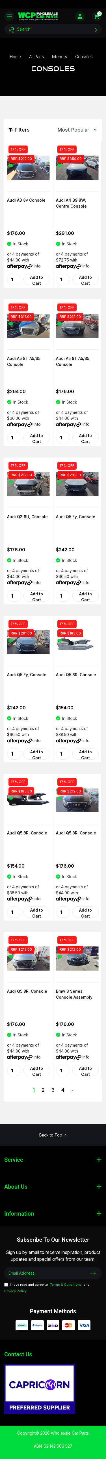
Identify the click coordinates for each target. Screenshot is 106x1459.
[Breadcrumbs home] (15, 56)
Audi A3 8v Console (26, 200)
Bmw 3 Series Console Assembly (74, 994)
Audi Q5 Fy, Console (75, 516)
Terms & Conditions (66, 1285)
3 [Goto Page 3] (53, 1090)
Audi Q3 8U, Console (27, 516)
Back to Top (53, 1135)
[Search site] (94, 30)
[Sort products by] (75, 130)
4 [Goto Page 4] (62, 1090)
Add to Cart (36, 280)
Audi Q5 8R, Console (76, 674)
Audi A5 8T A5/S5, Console (73, 361)
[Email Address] (53, 1273)
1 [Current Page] (34, 1090)
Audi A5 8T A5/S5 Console (23, 361)
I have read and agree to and (47, 1288)
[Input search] (53, 29)
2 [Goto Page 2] (43, 1090)
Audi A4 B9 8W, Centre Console (71, 203)
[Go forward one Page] (72, 1090)
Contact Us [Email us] (18, 1354)
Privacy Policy (15, 1291)
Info (37, 265)
